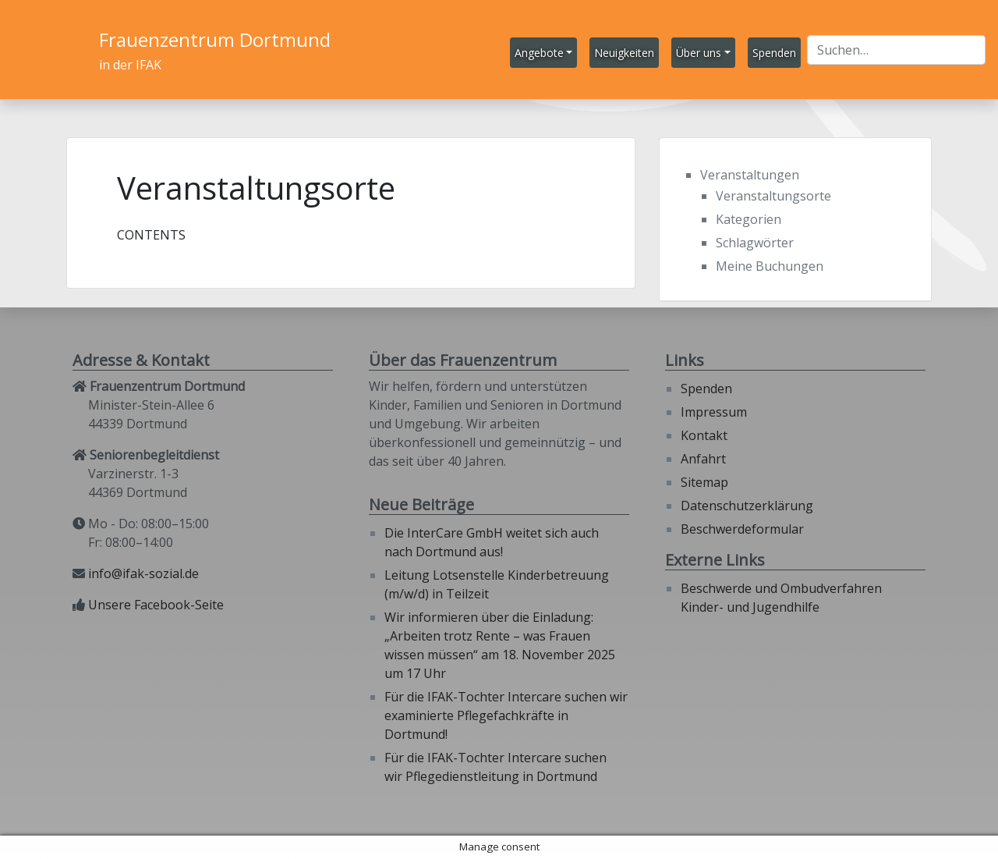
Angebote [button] (539, 52)
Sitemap (704, 482)
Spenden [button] (774, 52)
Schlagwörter (755, 242)
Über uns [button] (698, 52)
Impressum (714, 412)
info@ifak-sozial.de (143, 573)
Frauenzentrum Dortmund (215, 39)
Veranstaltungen (749, 174)
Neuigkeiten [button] (624, 52)
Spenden (706, 388)
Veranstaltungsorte (773, 195)
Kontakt (704, 435)
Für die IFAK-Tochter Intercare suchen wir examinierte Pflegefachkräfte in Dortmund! (506, 715)
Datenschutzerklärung (747, 505)
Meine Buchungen (769, 266)
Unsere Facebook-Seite (156, 604)
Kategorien (748, 219)
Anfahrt (703, 458)
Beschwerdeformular (742, 529)
